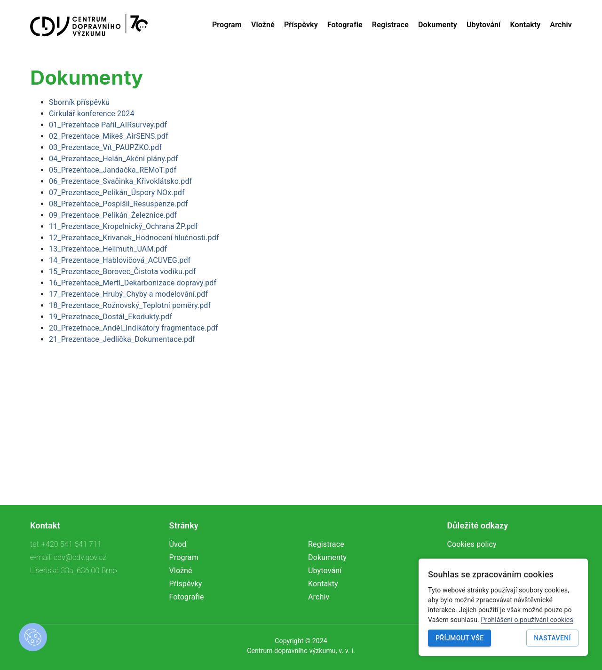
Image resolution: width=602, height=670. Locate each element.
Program (227, 24)
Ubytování (484, 24)
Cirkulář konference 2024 (92, 113)
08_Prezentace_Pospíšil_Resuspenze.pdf (118, 203)
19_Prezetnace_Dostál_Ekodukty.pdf (110, 316)
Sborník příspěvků (79, 102)
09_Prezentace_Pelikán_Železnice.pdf (113, 215)
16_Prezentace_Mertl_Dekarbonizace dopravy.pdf (132, 282)
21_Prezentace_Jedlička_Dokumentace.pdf (122, 339)
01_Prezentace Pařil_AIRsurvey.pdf (108, 124)
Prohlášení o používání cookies (527, 619)
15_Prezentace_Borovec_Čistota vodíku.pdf (122, 271)
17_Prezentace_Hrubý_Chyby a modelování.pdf (128, 294)
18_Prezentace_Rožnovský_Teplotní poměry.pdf (130, 305)
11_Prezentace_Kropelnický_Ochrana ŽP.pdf (123, 226)
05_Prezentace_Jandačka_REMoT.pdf (112, 170)
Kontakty (525, 24)
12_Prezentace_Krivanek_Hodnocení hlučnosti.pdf (134, 237)
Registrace (390, 24)
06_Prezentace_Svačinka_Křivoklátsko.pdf (120, 181)
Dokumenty (437, 24)
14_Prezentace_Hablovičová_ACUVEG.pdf (119, 260)
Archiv (561, 24)
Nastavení (552, 638)
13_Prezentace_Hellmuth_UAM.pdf (108, 248)
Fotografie (345, 24)
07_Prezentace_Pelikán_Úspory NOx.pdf (117, 192)
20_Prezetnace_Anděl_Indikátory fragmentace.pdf (133, 327)
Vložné (263, 24)
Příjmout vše (459, 638)
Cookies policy (472, 544)
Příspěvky (301, 24)
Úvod (178, 544)
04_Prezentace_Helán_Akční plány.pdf (113, 158)
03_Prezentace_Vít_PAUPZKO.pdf (105, 147)
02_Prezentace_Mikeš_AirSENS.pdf (108, 136)
